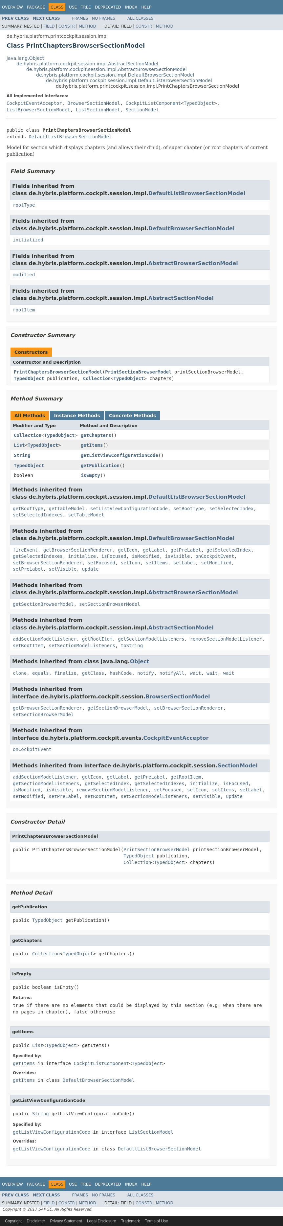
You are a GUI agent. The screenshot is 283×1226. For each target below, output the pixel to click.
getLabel (154, 550)
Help (146, 7)
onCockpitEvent (214, 556)
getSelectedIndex (229, 550)
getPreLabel (185, 550)
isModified (145, 556)
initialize (82, 556)
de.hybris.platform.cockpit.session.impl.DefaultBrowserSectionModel (115, 75)
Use (73, 7)
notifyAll (172, 673)
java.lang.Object (25, 58)
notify (145, 673)
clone (20, 673)
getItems (92, 445)
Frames (80, 18)
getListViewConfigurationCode (119, 455)
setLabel (184, 562)
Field (48, 26)
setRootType (188, 508)
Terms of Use (156, 1221)
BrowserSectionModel (93, 103)
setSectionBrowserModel (109, 604)
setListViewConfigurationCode (129, 508)
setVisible (62, 569)
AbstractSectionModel (181, 298)
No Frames (103, 18)
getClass (93, 673)
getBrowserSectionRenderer (78, 550)
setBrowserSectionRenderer (47, 562)
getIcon (127, 550)
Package (36, 7)
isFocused (113, 556)
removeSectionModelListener (226, 639)
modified (24, 274)
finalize (65, 673)
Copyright (13, 1221)
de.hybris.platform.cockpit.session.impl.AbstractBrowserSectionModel (106, 69)
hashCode (121, 673)
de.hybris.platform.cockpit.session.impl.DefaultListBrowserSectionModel (129, 80)
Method (87, 26)
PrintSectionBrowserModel (138, 372)
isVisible (177, 556)
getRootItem (97, 639)
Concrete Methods (132, 415)
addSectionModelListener (44, 639)
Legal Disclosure (101, 1221)
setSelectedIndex (231, 508)
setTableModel (86, 514)
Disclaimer (36, 1221)
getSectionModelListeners (151, 639)
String (22, 455)
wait (195, 673)
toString (132, 645)
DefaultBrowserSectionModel (191, 228)
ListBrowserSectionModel (38, 109)
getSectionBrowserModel (43, 604)
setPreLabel (28, 569)
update (90, 569)
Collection (97, 378)
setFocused (101, 562)
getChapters (96, 435)
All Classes (140, 18)
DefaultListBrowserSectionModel (70, 136)
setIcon (130, 562)
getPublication (100, 465)
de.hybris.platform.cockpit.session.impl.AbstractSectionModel (87, 63)
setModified (216, 562)
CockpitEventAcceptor (34, 103)
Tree (86, 7)
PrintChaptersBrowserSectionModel (58, 372)
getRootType (28, 508)
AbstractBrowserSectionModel (193, 263)
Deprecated (108, 7)
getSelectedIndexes (38, 556)
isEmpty (90, 475)
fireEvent (25, 550)
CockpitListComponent (153, 103)
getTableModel (67, 508)
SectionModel (142, 109)
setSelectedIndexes (38, 514)
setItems (157, 562)
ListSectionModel (98, 109)
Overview (12, 7)
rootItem (24, 309)
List (19, 445)
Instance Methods (77, 415)
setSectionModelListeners (82, 645)
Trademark (130, 1221)
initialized (28, 239)
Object (139, 661)
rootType (24, 205)
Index (131, 7)
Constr (66, 26)
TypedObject (199, 103)
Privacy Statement (66, 1221)
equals (40, 673)
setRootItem (28, 645)
